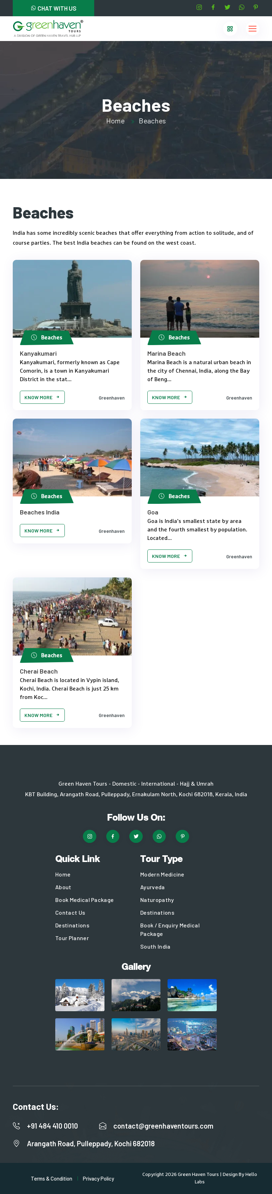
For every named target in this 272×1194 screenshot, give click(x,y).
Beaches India (40, 512)
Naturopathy (157, 899)
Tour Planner (72, 937)
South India (155, 946)
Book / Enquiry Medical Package (170, 929)
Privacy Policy (98, 1178)
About (63, 887)
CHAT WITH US (53, 8)
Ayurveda (152, 887)
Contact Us (70, 912)
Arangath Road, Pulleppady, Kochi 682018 (91, 1143)
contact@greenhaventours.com (163, 1126)
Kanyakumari (38, 353)
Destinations (72, 925)
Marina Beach (166, 353)
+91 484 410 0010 (52, 1126)
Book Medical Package (84, 899)
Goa (152, 512)
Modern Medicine (162, 874)
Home (115, 120)
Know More (42, 397)
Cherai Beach (39, 671)
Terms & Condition (51, 1178)
